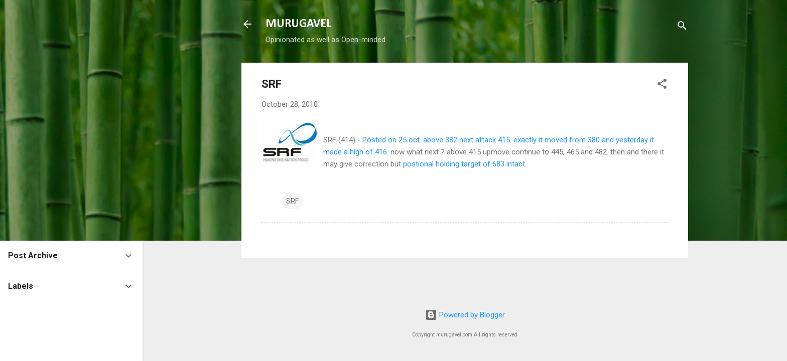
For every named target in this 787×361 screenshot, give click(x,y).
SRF (292, 201)
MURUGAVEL (298, 24)
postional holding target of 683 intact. (465, 163)
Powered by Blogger (465, 314)
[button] (662, 85)
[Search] (682, 27)
